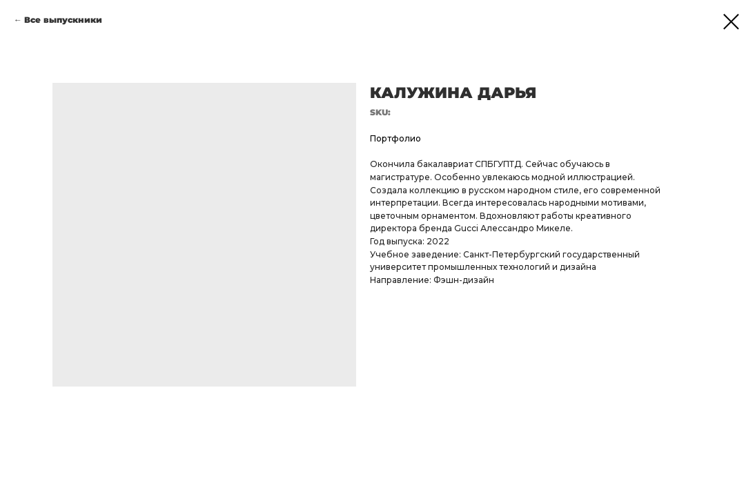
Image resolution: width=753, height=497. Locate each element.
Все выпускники (63, 19)
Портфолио (395, 138)
